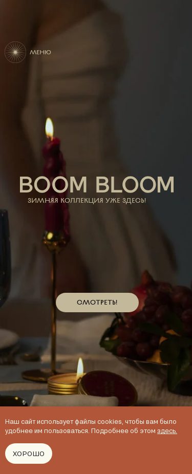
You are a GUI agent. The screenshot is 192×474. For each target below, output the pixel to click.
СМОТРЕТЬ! (97, 302)
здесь (166, 430)
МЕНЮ (40, 52)
